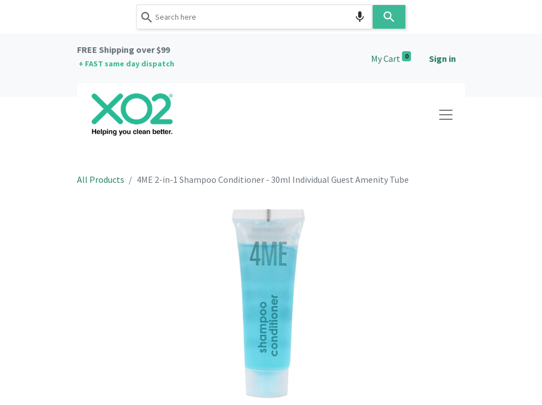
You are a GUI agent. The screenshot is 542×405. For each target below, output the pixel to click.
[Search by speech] (359, 16)
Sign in (442, 58)
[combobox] (254, 16)
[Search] (389, 16)
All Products (100, 179)
